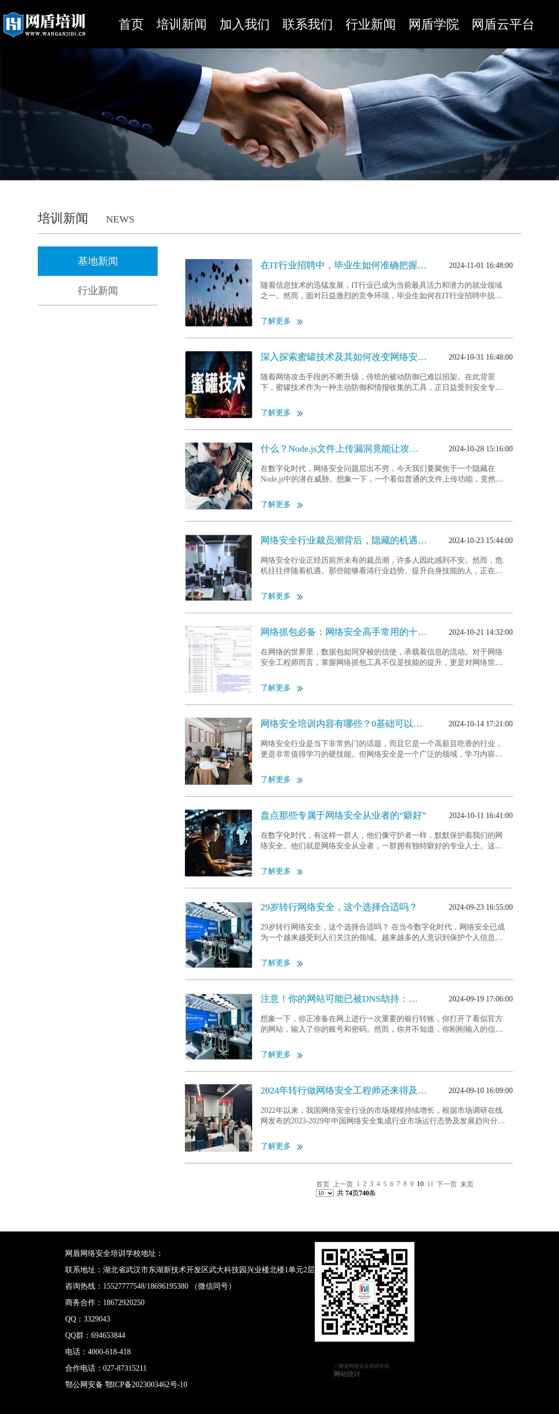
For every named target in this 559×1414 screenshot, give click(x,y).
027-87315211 (125, 1368)
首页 (131, 24)
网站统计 (347, 1373)
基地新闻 (98, 261)
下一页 (447, 1184)
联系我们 (307, 24)
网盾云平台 (503, 24)
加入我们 (244, 24)
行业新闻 (370, 24)
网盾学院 (434, 24)
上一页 (343, 1184)
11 (430, 1183)
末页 (467, 1184)
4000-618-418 (109, 1352)
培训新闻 (181, 24)
